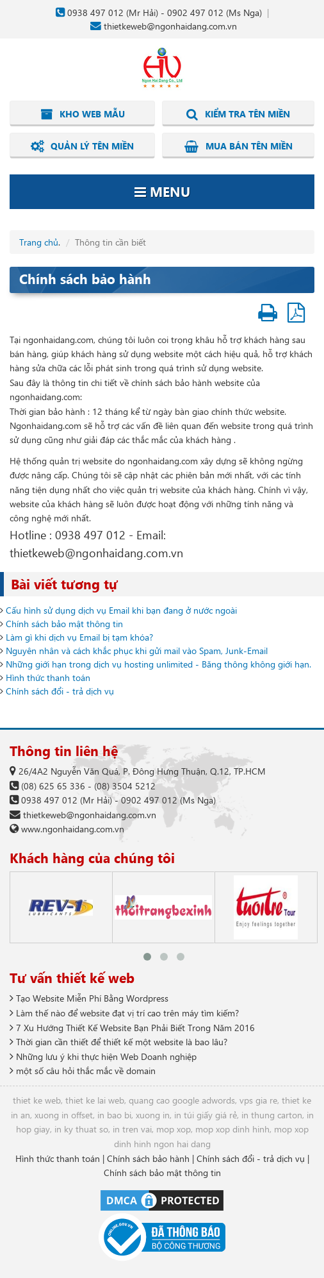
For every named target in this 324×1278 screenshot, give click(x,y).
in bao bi (114, 1115)
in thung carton (271, 1115)
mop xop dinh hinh (232, 1129)
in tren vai (132, 1129)
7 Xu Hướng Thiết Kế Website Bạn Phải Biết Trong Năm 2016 (132, 1028)
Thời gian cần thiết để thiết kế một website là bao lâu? (118, 1042)
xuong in (153, 1115)
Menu (162, 191)
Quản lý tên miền (82, 146)
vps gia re (258, 1100)
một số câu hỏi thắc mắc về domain (83, 1070)
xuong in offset (64, 1115)
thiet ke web (37, 1100)
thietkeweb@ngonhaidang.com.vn (170, 26)
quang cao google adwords (182, 1100)
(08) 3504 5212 (125, 786)
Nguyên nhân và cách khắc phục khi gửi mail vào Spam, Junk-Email (137, 650)
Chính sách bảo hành (148, 1158)
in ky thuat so (81, 1129)
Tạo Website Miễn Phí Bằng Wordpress (89, 998)
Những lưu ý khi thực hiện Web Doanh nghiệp (103, 1056)
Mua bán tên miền (238, 146)
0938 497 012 (95, 12)
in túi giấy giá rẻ (205, 1115)
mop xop (173, 1129)
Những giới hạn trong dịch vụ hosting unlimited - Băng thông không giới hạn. (158, 664)
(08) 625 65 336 (53, 786)
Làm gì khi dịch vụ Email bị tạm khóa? (79, 637)
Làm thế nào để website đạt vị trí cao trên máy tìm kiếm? (124, 1013)
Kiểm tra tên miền (238, 114)
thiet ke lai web (94, 1100)
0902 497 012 (195, 12)
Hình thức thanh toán (48, 677)
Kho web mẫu (82, 114)
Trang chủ (38, 242)
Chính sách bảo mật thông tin (64, 624)
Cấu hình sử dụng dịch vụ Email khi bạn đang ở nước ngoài (121, 610)
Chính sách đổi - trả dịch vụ (60, 691)
